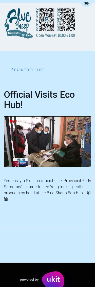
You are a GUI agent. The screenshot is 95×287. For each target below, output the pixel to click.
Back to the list (27, 69)
